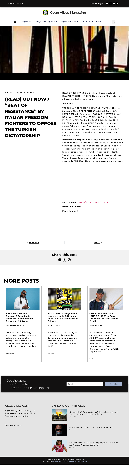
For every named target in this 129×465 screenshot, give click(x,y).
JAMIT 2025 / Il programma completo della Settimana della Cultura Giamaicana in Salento (63, 318)
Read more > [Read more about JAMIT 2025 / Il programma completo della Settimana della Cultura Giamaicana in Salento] (51, 354)
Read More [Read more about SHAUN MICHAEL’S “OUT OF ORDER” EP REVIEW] (72, 430)
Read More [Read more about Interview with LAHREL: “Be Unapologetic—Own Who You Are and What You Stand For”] (72, 448)
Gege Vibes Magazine (68, 13)
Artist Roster (87, 22)
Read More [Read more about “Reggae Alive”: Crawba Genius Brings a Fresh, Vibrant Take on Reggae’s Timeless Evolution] (72, 417)
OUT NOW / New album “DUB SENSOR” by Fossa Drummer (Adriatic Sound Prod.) (103, 318)
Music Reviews (26, 93)
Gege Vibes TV (27, 22)
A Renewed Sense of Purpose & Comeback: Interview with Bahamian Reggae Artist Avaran (20, 318)
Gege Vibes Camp (69, 22)
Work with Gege (15, 3)
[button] (15, 22)
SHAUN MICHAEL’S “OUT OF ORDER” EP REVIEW (91, 428)
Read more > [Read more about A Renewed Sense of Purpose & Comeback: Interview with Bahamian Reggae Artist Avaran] (10, 354)
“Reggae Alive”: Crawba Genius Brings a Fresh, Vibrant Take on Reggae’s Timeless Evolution (93, 413)
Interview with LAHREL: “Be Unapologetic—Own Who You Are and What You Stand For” (93, 444)
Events (99, 22)
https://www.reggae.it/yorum (94, 202)
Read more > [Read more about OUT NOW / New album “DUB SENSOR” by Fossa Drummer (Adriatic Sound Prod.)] (93, 359)
